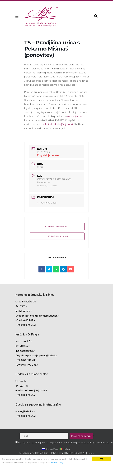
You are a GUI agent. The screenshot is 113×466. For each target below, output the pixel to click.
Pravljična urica (46, 202)
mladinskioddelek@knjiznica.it (58, 124)
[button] (16, 16)
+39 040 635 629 (25, 320)
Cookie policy (57, 462)
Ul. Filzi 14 (20, 381)
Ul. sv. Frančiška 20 (25, 301)
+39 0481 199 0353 (26, 364)
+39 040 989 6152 (25, 416)
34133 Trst (21, 306)
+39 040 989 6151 (25, 325)
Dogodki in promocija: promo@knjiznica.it (37, 315)
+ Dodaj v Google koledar (57, 226)
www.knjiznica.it (75, 116)
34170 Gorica (22, 346)
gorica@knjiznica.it (25, 350)
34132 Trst (21, 385)
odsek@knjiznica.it (25, 411)
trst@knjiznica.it (23, 311)
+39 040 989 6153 (25, 395)
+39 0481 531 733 (25, 360)
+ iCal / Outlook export (57, 236)
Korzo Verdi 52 (23, 341)
